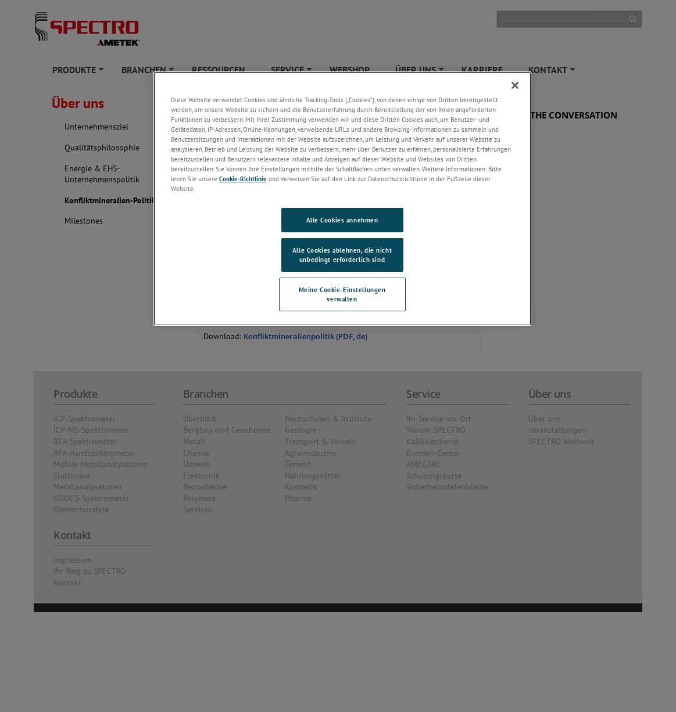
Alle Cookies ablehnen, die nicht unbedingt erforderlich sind (342, 255)
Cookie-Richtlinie (243, 178)
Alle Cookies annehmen (342, 219)
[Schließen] (515, 85)
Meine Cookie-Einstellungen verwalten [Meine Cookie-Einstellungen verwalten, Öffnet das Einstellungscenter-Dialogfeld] (342, 294)
